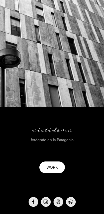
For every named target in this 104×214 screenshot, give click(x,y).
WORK (52, 167)
